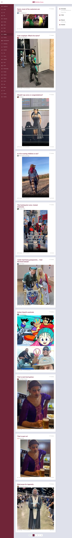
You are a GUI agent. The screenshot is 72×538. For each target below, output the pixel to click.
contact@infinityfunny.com (66, 10)
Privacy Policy (63, 12)
